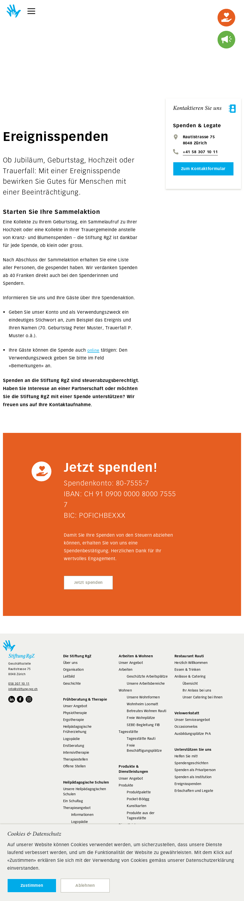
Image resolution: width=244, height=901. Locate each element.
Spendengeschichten (191, 763)
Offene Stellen (74, 766)
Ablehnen (85, 885)
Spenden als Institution (192, 777)
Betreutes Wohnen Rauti (146, 711)
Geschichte (72, 683)
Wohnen (125, 690)
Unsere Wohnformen (143, 697)
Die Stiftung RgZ (77, 656)
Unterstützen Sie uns (192, 749)
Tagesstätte (128, 731)
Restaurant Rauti (189, 656)
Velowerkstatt (186, 713)
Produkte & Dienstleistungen (133, 769)
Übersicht (190, 683)
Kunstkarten (136, 806)
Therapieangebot (77, 808)
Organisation (73, 669)
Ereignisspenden (187, 784)
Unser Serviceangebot (192, 719)
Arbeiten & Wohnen (136, 656)
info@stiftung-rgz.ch (23, 689)
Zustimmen (32, 885)
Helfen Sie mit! (186, 756)
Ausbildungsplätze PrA (192, 733)
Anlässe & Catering (190, 676)
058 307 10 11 (19, 683)
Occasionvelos (186, 726)
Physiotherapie (75, 713)
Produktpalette (139, 792)
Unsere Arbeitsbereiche (146, 683)
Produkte (126, 785)
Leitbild (69, 676)
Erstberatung (73, 745)
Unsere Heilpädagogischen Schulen (84, 791)
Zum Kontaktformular (203, 168)
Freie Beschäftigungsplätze (144, 748)
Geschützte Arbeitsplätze (147, 676)
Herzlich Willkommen (191, 662)
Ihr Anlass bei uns (197, 690)
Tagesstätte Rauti (141, 738)
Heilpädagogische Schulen (86, 782)
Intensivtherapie (76, 752)
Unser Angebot (75, 706)
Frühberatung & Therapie (85, 699)
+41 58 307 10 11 (200, 152)
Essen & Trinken (187, 669)
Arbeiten (125, 669)
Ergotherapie (73, 719)
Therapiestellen (75, 759)
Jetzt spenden (88, 582)
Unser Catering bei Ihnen (203, 697)
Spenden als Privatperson (195, 770)
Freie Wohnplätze (141, 718)
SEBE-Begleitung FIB (143, 725)
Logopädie (71, 739)
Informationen (82, 814)
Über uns (70, 662)
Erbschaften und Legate (193, 790)
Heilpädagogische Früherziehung (77, 729)
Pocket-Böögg (138, 799)
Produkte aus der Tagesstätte (140, 815)
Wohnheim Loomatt (142, 704)
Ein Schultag (73, 801)
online (93, 350)
